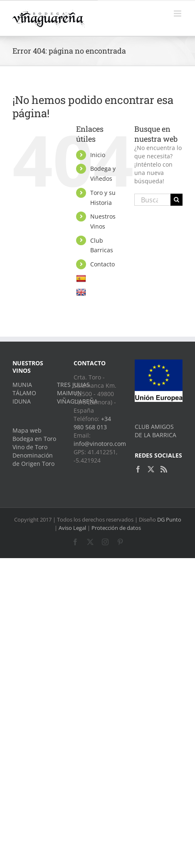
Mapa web (27, 430)
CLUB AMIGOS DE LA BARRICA (155, 431)
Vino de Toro (29, 447)
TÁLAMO (24, 393)
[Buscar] (176, 200)
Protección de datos (116, 528)
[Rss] (163, 469)
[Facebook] (138, 469)
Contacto (102, 264)
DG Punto (169, 519)
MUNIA (22, 385)
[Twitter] (151, 469)
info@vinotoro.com (100, 444)
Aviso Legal (72, 528)
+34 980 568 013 (92, 423)
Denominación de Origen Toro (33, 459)
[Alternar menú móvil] (178, 13)
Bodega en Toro (34, 439)
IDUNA (21, 401)
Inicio (97, 155)
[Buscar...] (152, 200)
